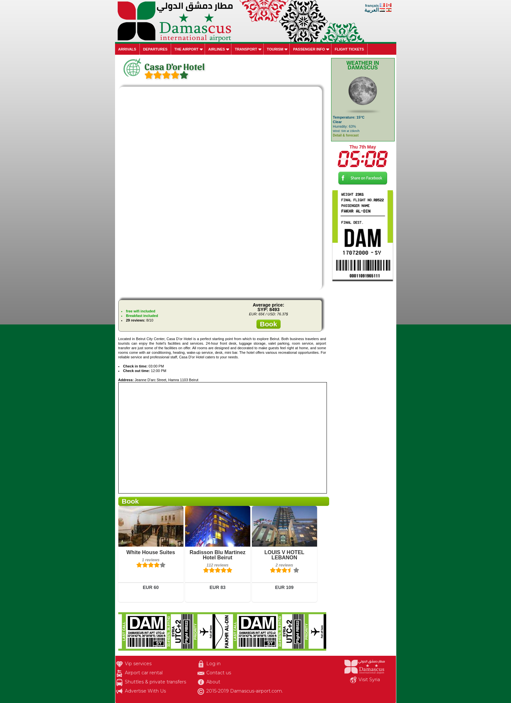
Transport (246, 49)
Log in (213, 664)
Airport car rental (144, 673)
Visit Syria (369, 679)
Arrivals (127, 49)
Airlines (216, 49)
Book (268, 324)
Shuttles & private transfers (155, 682)
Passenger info (309, 49)
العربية (371, 10)
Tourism (275, 49)
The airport (186, 49)
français (372, 5)
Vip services (138, 664)
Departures (155, 49)
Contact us (218, 673)
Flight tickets (349, 49)
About (213, 682)
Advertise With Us (145, 691)
